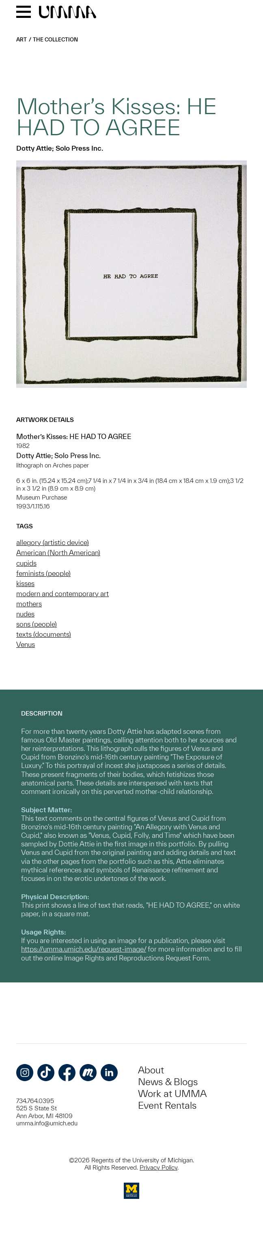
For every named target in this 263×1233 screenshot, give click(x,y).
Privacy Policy (158, 1167)
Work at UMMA (172, 1093)
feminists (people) (43, 573)
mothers (29, 604)
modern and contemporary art (62, 593)
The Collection (55, 40)
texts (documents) (43, 634)
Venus (25, 644)
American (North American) (58, 552)
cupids (26, 563)
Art (21, 40)
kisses (25, 583)
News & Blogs (168, 1081)
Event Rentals (167, 1105)
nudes (25, 614)
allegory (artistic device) (52, 542)
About (151, 1069)
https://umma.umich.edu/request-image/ (83, 949)
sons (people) (36, 624)
